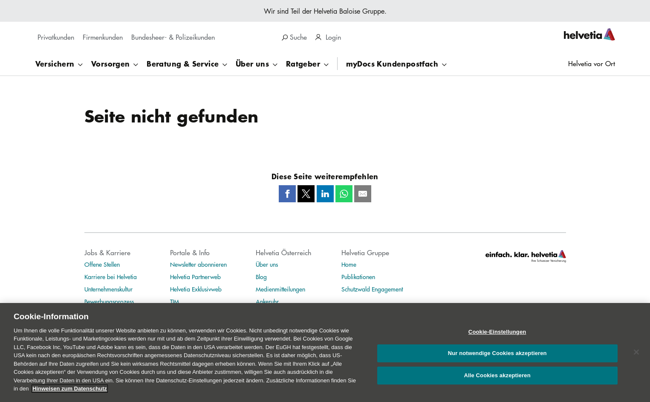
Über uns (267, 264)
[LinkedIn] (325, 193)
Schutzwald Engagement (372, 289)
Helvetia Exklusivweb (196, 289)
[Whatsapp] (343, 193)
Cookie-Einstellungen (497, 335)
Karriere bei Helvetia (110, 276)
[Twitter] (306, 193)
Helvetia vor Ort (591, 63)
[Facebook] (287, 193)
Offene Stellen (102, 264)
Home (348, 264)
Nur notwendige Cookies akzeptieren (497, 357)
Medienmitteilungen (280, 289)
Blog (261, 276)
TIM (174, 301)
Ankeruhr (267, 301)
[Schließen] (636, 355)
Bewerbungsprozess (109, 301)
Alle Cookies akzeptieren (497, 379)
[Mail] (362, 193)
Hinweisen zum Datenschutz (69, 392)
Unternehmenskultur (108, 289)
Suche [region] (294, 37)
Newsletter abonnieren (198, 264)
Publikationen (358, 276)
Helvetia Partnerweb (195, 276)
